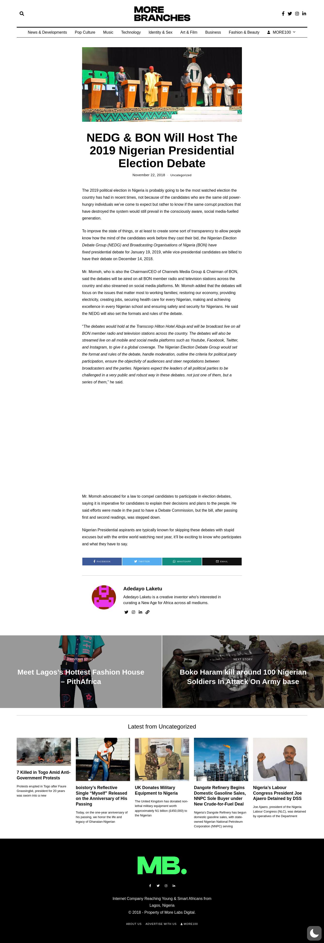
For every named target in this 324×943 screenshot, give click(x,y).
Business (213, 32)
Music (108, 32)
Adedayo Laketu (142, 588)
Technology (131, 32)
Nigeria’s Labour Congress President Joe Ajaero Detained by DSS (277, 793)
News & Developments (47, 32)
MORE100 (279, 32)
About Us (134, 923)
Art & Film (188, 32)
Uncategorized (181, 175)
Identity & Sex (161, 32)
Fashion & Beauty (244, 32)
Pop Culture (85, 32)
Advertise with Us (161, 923)
